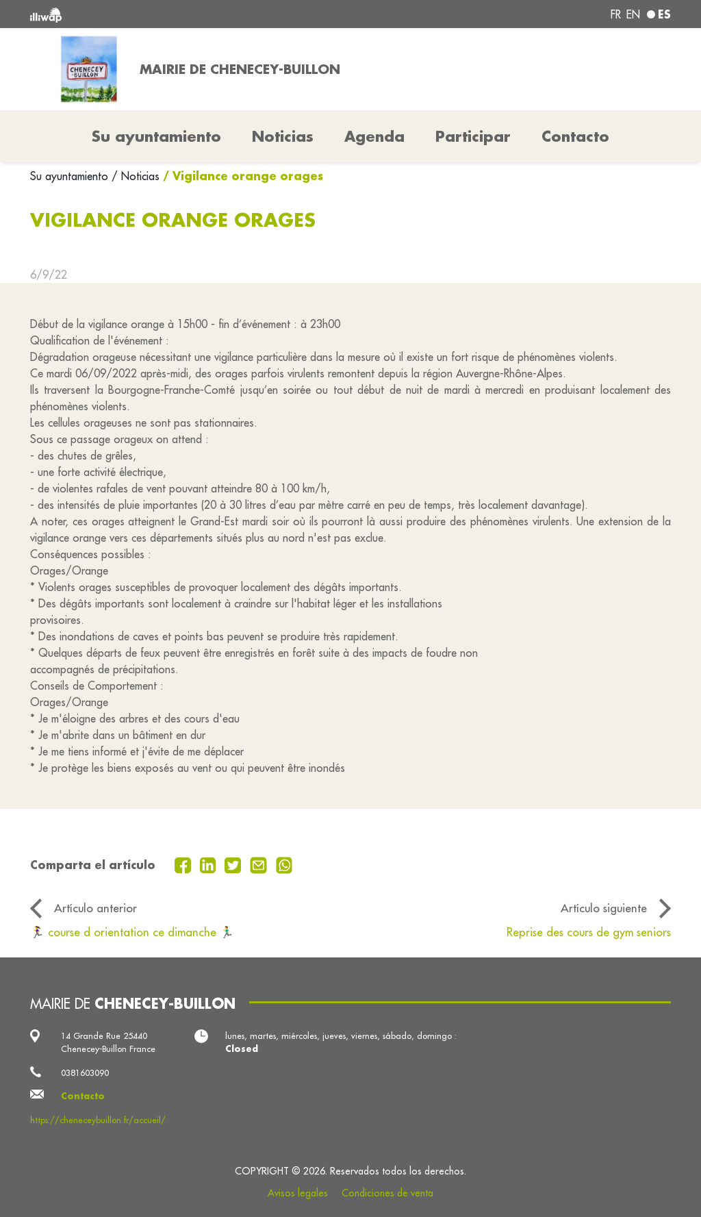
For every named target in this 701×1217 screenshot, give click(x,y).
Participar (473, 136)
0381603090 (85, 1072)
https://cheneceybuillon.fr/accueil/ (98, 1119)
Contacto (575, 136)
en (633, 14)
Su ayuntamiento (71, 176)
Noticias (283, 136)
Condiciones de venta (387, 1193)
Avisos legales (298, 1193)
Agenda (374, 136)
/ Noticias (136, 176)
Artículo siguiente (604, 908)
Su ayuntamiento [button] (156, 136)
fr (616, 14)
